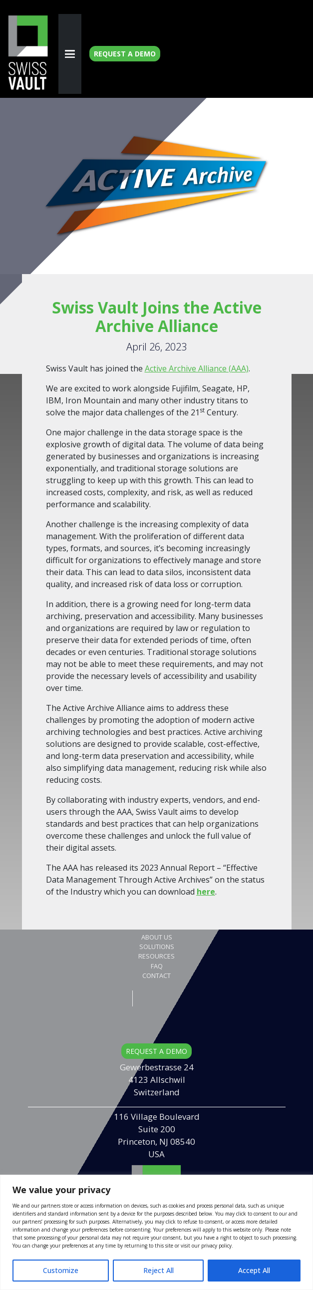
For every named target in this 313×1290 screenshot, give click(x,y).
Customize (60, 1270)
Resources (156, 956)
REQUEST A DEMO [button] (156, 1051)
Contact (156, 975)
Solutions (156, 946)
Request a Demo (125, 53)
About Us (156, 937)
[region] (156, 1232)
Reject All (158, 1270)
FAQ (157, 966)
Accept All (254, 1270)
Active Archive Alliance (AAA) (197, 368)
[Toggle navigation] (69, 54)
